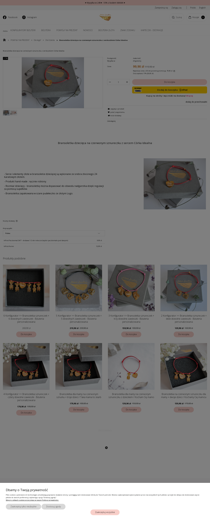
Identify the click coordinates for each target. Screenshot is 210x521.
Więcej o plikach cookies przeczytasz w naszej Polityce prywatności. (32, 500)
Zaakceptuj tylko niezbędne (23, 506)
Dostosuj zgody (53, 506)
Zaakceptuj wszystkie (105, 512)
